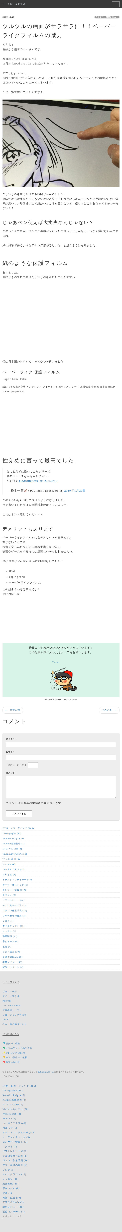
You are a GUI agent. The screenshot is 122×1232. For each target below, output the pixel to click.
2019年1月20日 (75, 490)
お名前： (10, 752)
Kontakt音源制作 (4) (14, 843)
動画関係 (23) (10, 936)
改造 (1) (7, 946)
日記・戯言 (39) (11, 952)
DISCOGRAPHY (12, 1005)
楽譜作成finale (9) (13, 957)
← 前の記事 (12, 710)
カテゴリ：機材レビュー (107, 17)
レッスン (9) (9, 931)
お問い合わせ (11, 1062)
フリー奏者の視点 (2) (14, 915)
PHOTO (7, 1001)
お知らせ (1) (9, 874)
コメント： (11, 773)
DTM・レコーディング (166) (18, 828)
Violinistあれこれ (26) (15, 854)
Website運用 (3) (11, 859)
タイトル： (11, 739)
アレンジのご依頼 (14, 1053)
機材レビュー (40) (12, 962)
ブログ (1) (8, 921)
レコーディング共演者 (15, 1015)
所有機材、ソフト (12, 1010)
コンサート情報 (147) (14, 890)
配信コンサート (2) (13, 967)
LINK (6, 1019)
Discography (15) (12, 833)
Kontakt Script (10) (13, 838)
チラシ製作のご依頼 (15, 1057)
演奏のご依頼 (11, 1043)
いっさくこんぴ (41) (14, 869)
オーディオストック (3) (15, 885)
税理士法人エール (46, 1072)
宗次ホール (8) (11, 941)
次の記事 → (109, 710)
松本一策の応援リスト (15, 1024)
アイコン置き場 (11, 996)
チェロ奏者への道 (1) (14, 905)
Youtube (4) (9, 864)
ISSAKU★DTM (14, 4)
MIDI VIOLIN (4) (12, 848)
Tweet (55, 662)
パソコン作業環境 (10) (15, 910)
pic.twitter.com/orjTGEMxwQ (38, 480)
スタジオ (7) (9, 895)
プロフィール (10, 991)
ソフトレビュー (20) (14, 900)
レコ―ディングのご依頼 (17, 1048)
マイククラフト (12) (14, 926)
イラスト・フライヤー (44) (17, 879)
